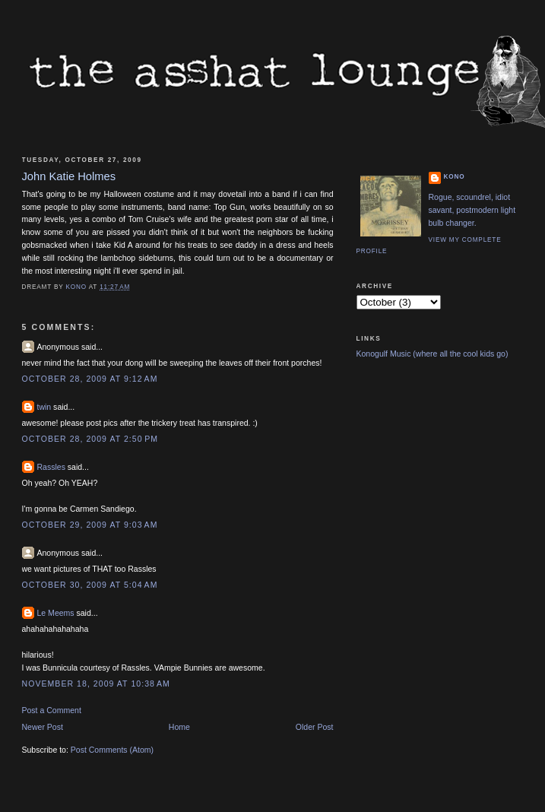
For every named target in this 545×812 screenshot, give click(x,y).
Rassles (51, 466)
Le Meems (55, 612)
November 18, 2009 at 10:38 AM (96, 683)
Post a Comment (51, 710)
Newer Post (42, 726)
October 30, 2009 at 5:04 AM (90, 584)
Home (179, 726)
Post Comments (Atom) (112, 749)
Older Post (315, 726)
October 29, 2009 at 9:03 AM (90, 524)
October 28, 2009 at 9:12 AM (90, 378)
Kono (454, 176)
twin (44, 406)
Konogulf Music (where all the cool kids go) (432, 353)
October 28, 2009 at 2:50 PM (90, 438)
